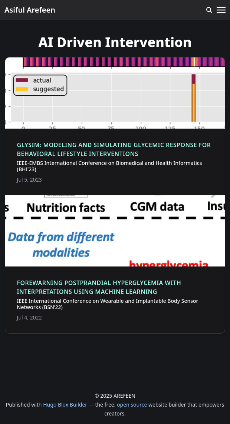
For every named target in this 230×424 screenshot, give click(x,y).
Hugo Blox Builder (65, 404)
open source (132, 404)
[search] (209, 10)
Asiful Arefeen (29, 10)
